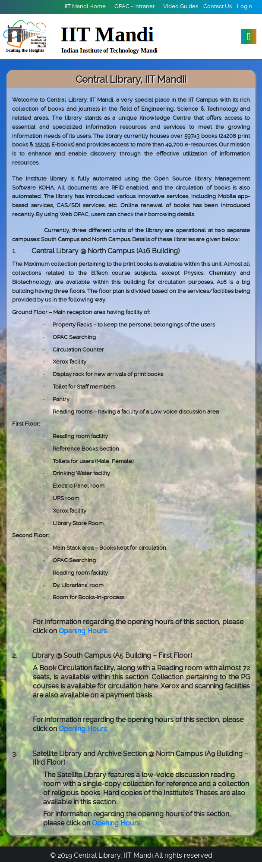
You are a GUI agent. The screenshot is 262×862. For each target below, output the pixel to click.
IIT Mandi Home (85, 6)
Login (244, 6)
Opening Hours (83, 631)
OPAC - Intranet (134, 6)
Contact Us (217, 6)
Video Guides (180, 6)
